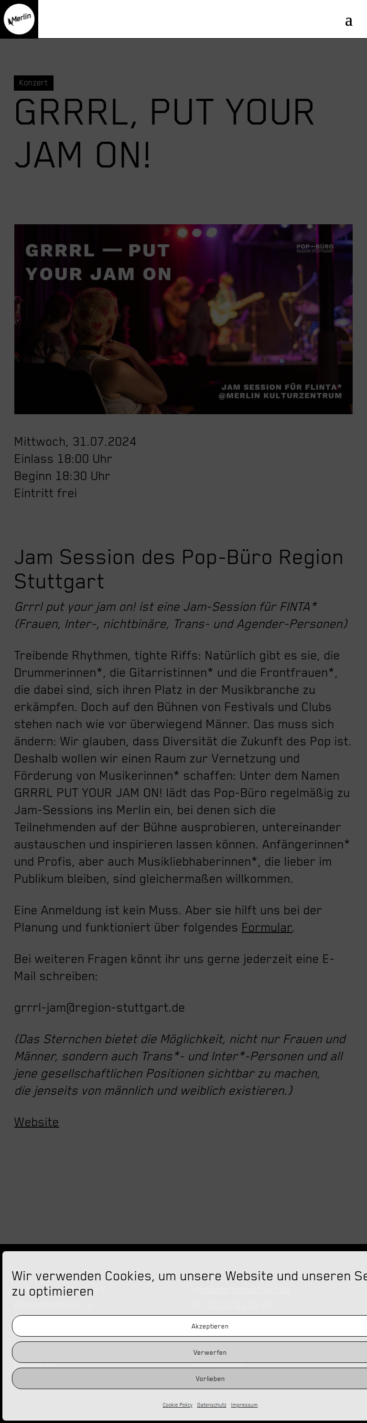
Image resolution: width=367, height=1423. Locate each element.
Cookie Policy (178, 1405)
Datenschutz (212, 1405)
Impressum (244, 1405)
